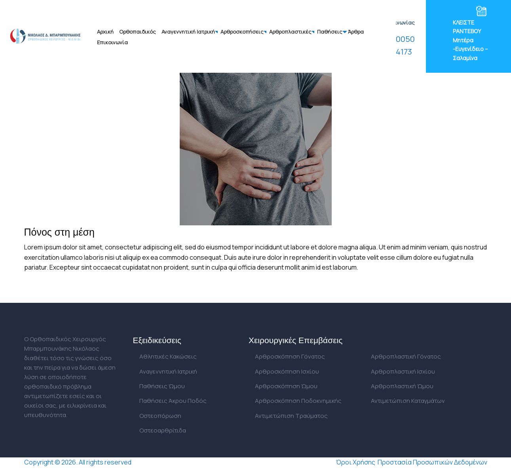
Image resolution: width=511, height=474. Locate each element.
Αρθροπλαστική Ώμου (402, 386)
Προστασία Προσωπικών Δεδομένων (432, 462)
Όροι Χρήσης (355, 462)
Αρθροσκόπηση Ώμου (286, 386)
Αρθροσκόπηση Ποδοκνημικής (298, 401)
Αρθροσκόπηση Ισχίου (287, 371)
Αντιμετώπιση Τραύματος (291, 416)
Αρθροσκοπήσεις (242, 31)
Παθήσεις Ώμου (162, 386)
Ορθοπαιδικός (137, 31)
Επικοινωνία (112, 42)
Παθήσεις (329, 31)
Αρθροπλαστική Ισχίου (403, 371)
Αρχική (105, 31)
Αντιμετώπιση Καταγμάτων (408, 401)
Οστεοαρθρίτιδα (162, 430)
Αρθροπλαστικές (290, 31)
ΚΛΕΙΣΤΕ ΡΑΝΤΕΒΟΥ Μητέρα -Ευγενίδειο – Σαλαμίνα (470, 40)
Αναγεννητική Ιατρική (188, 31)
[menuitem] (105, 31)
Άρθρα (356, 31)
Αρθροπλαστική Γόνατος (406, 356)
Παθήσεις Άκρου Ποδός (173, 401)
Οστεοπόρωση (160, 416)
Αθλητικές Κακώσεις (168, 356)
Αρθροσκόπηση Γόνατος (290, 356)
